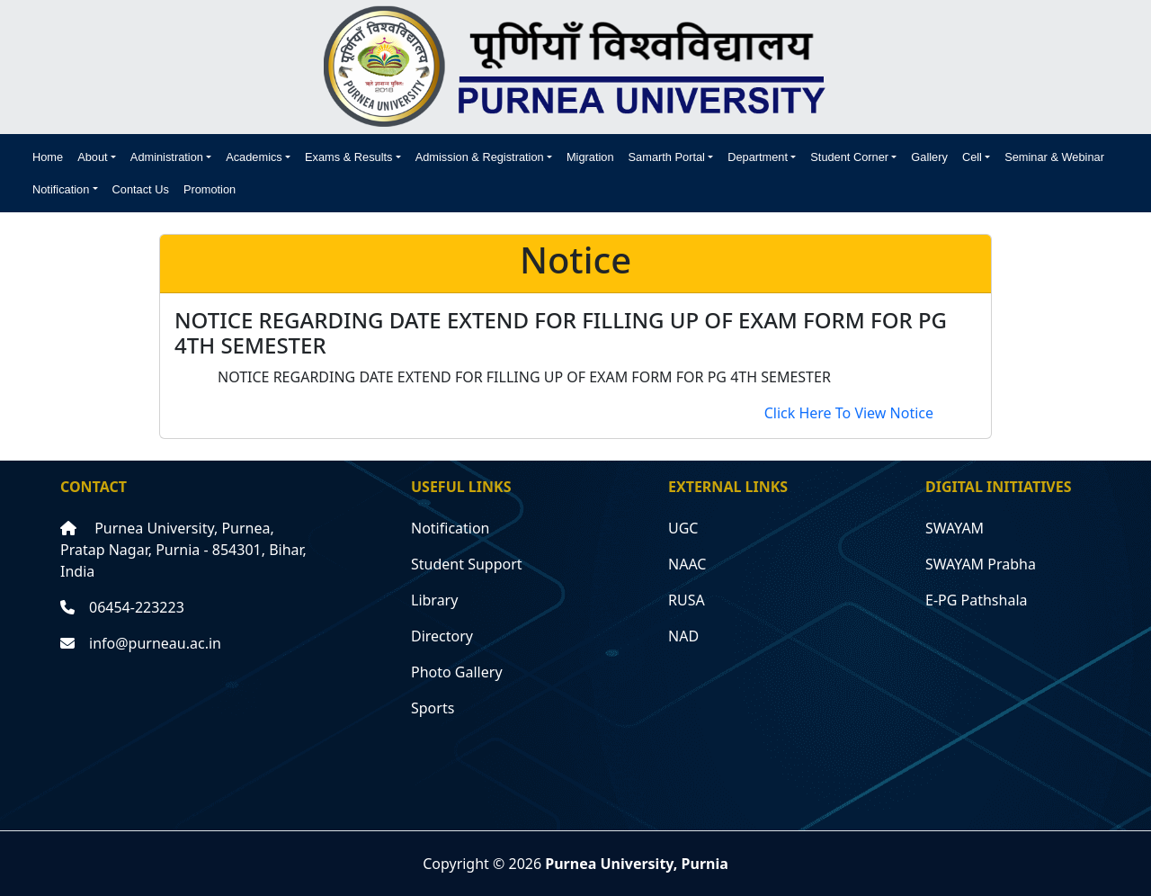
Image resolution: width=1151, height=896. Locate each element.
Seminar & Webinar (1054, 157)
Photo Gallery (457, 672)
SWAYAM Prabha (980, 564)
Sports (432, 708)
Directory (442, 636)
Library (434, 600)
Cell (972, 157)
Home (47, 157)
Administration (166, 157)
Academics (254, 157)
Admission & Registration (479, 157)
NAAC (687, 564)
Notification (60, 189)
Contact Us (140, 189)
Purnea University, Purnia (636, 864)
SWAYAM (954, 528)
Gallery (929, 157)
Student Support (466, 564)
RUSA (686, 600)
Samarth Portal (667, 157)
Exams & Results (348, 157)
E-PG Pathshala (976, 600)
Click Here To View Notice (848, 413)
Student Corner (849, 157)
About (92, 157)
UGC (683, 528)
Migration (590, 157)
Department (757, 157)
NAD (683, 636)
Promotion (209, 189)
